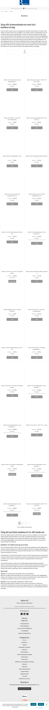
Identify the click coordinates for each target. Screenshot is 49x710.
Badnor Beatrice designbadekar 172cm (12, 156)
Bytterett (24, 664)
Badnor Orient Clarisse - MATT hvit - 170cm (36, 425)
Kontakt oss (25, 642)
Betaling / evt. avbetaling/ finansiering (24, 661)
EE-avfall (24, 676)
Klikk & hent (25, 659)
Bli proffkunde (24, 652)
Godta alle (41, 704)
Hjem (2, 11)
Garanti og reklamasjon (24, 669)
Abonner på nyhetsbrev (24, 688)
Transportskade (24, 671)
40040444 (25, 630)
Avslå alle (33, 704)
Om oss (24, 640)
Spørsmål (24, 649)
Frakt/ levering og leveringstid (24, 654)
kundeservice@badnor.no (24, 633)
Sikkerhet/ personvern (24, 678)
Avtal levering (24, 657)
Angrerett (24, 666)
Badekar (6, 11)
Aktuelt (24, 644)
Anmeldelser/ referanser (24, 647)
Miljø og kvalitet (24, 673)
